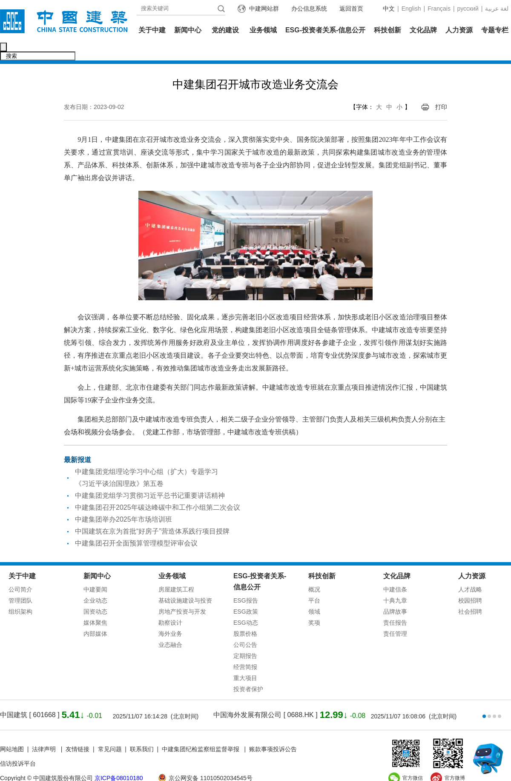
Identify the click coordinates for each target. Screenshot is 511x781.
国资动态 (95, 593)
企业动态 (95, 582)
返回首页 (351, 8)
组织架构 (20, 593)
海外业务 (170, 615)
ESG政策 (245, 593)
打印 (441, 89)
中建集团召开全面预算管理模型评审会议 (136, 525)
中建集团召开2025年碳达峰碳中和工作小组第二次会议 (157, 489)
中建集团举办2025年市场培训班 (123, 501)
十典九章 (395, 582)
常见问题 (110, 731)
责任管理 (395, 615)
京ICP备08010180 (119, 760)
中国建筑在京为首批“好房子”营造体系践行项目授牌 (152, 513)
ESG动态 (245, 604)
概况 (314, 571)
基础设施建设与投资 (185, 582)
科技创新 (387, 30)
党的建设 (225, 30)
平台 (314, 582)
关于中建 (152, 30)
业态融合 (170, 626)
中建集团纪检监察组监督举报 (200, 731)
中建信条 (395, 571)
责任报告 (395, 604)
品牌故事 (395, 593)
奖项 (314, 604)
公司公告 (245, 626)
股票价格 (245, 615)
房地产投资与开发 (182, 593)
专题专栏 (494, 30)
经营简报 (245, 649)
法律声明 (44, 731)
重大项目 (245, 660)
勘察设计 (170, 604)
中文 (389, 8)
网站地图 (12, 731)
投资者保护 (248, 671)
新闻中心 (187, 30)
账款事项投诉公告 (273, 731)
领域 (314, 593)
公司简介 (20, 571)
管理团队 (20, 582)
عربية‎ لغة (496, 8)
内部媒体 (95, 615)
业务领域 (263, 30)
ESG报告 (245, 582)
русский (468, 8)
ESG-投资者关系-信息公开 (325, 30)
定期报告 (245, 638)
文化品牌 (423, 30)
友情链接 (77, 731)
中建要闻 (95, 571)
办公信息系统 (309, 8)
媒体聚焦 (95, 604)
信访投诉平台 (18, 745)
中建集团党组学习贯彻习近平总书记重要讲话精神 (150, 477)
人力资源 (459, 30)
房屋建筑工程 (176, 571)
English (411, 8)
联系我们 (142, 731)
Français (439, 8)
